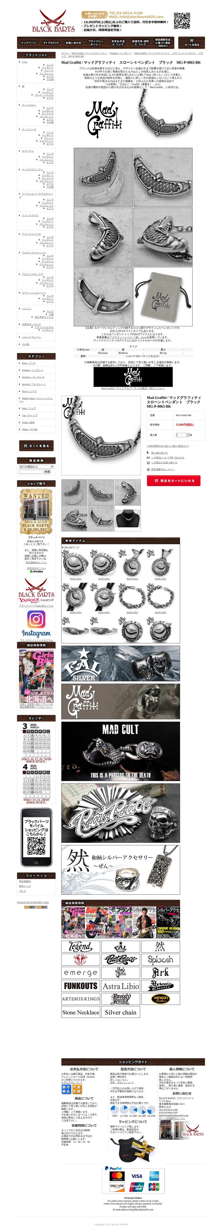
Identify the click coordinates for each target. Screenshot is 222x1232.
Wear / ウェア (29, 408)
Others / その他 (29, 429)
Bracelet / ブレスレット (34, 384)
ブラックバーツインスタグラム (36, 639)
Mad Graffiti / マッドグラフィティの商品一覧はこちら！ (133, 387)
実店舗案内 (25, 881)
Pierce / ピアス (29, 391)
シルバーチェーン (31, 337)
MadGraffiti (76, 577)
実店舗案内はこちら (36, 562)
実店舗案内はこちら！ (163, 469)
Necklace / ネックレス (33, 377)
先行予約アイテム (44, 317)
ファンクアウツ (30, 215)
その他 (50, 79)
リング (50, 65)
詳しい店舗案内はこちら (172, 1118)
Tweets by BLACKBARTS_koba (33, 902)
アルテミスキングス (32, 274)
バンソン (26, 308)
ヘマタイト (48, 330)
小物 (51, 314)
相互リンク (25, 886)
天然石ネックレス (31, 324)
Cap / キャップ (29, 415)
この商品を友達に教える (164, 462)
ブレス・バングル (44, 95)
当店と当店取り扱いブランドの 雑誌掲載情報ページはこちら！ (36, 706)
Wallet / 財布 (28, 422)
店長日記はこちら (36, 570)
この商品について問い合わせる (167, 457)
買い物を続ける (159, 453)
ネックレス (48, 113)
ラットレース (29, 129)
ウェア (50, 311)
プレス (22, 891)
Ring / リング (29, 363)
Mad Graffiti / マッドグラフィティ (89, 53)
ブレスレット (46, 73)
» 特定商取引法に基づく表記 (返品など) (168, 446)
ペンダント (48, 67)
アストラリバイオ (31, 234)
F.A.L (25, 62)
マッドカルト (29, 105)
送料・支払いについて (122, 1082)
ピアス (50, 76)
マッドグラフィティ (32, 169)
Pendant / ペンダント (32, 370)
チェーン (49, 70)
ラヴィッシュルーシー (34, 292)
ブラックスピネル (44, 327)
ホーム (64, 53)
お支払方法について (72, 1082)
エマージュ (28, 151)
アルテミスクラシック (34, 252)
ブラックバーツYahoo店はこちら (36, 604)
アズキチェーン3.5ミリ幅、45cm (128, 337)
